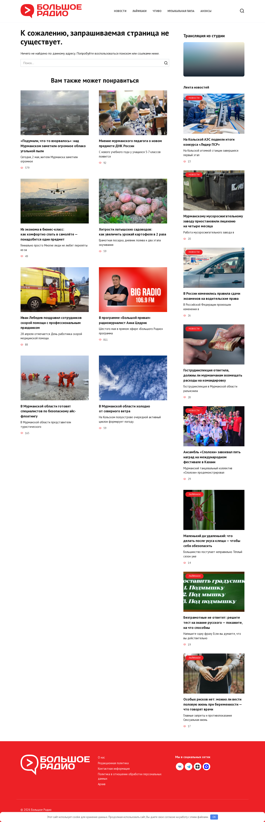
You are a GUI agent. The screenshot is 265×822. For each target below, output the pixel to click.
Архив (101, 784)
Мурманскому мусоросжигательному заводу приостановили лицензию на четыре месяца (213, 221)
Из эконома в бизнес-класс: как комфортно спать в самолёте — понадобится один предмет (49, 234)
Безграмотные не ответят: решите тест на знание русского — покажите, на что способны (212, 622)
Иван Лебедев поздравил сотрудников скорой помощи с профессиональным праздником (51, 322)
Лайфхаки (139, 11)
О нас (101, 757)
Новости (120, 11)
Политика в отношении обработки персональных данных (129, 776)
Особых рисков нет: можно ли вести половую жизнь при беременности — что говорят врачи (212, 704)
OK (214, 817)
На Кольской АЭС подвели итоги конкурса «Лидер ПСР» (208, 142)
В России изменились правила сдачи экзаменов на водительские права (211, 296)
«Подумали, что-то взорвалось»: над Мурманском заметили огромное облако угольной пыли (53, 145)
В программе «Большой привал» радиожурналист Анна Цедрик (125, 320)
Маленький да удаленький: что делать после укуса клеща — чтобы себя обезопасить (211, 540)
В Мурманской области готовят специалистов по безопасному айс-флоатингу (48, 411)
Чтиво (157, 11)
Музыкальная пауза (181, 11)
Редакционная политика (113, 763)
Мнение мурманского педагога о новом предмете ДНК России (130, 143)
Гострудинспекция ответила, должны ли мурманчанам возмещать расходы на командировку (212, 375)
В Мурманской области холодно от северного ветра (124, 409)
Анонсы (205, 11)
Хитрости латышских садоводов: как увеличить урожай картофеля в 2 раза (132, 232)
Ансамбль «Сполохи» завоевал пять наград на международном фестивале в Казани (212, 457)
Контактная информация (114, 769)
